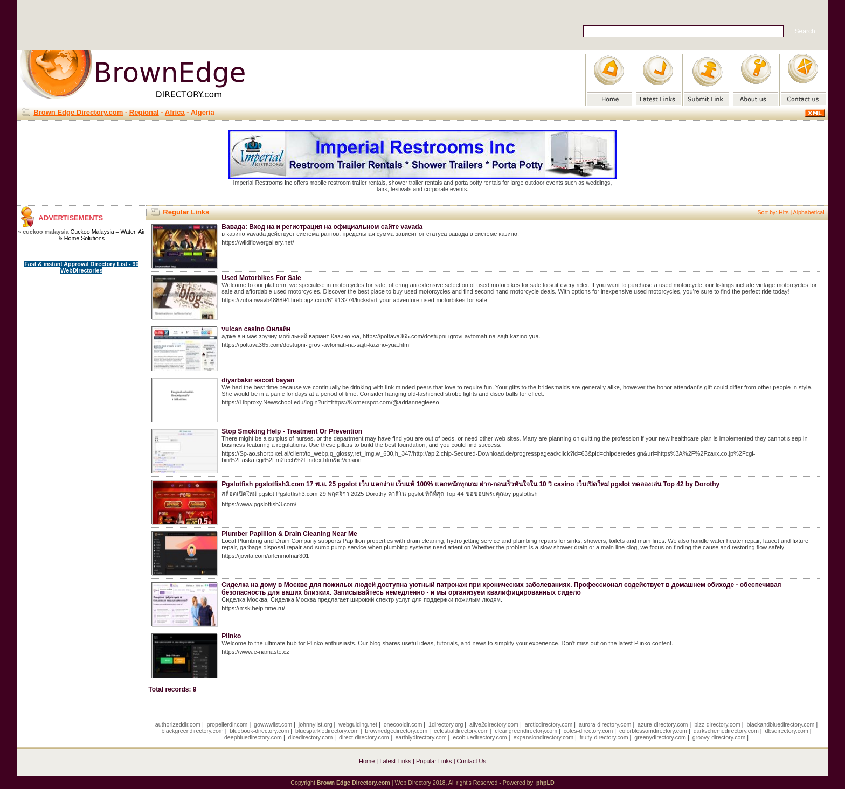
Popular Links (434, 761)
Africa (175, 112)
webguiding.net (357, 724)
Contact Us (471, 761)
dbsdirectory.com (786, 731)
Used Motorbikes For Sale (261, 278)
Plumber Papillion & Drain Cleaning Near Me (289, 533)
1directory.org (445, 724)
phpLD (545, 782)
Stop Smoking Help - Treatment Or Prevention (291, 431)
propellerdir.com (227, 724)
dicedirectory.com (310, 737)
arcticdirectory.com (549, 724)
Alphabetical (809, 212)
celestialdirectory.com (461, 731)
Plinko (231, 636)
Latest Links (395, 761)
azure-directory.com (663, 724)
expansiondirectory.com (543, 737)
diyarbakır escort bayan (257, 380)
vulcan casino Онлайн (255, 329)
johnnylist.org (316, 724)
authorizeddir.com (177, 724)
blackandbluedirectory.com (780, 724)
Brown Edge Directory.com (78, 112)
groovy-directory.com (719, 737)
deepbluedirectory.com (253, 737)
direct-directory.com (364, 737)
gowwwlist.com (273, 724)
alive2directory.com (493, 724)
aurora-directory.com (605, 724)
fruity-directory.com (604, 737)
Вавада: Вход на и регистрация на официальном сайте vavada (321, 227)
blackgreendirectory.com (192, 731)
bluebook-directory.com (259, 731)
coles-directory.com (588, 731)
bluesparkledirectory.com (327, 731)
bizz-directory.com (717, 724)
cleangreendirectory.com (526, 731)
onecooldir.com (403, 724)
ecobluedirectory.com (480, 737)
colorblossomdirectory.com (653, 731)
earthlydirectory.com (420, 737)
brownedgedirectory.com (396, 731)
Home (367, 761)
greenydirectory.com (660, 737)
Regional (144, 112)
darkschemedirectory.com (726, 731)
